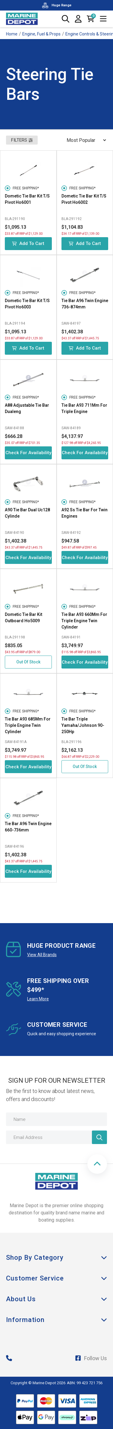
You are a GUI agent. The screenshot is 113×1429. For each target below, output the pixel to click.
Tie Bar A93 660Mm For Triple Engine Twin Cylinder (84, 620)
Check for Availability (28, 452)
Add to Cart (28, 243)
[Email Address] (56, 1137)
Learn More (38, 998)
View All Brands (42, 954)
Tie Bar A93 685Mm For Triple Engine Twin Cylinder (28, 725)
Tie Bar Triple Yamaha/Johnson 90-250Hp (82, 725)
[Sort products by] (84, 140)
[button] (97, 1164)
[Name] (56, 1119)
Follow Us (91, 1358)
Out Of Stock (28, 661)
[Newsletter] (99, 1137)
